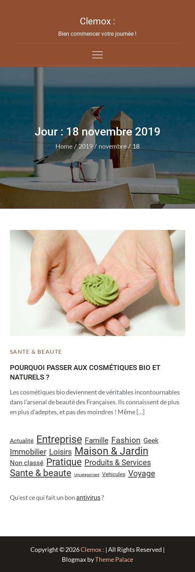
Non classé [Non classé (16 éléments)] (26, 463)
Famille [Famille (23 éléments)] (96, 440)
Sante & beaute (36, 351)
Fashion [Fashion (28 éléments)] (126, 440)
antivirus (88, 497)
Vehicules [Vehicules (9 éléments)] (113, 474)
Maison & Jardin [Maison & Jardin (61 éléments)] (111, 451)
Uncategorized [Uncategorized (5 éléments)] (86, 475)
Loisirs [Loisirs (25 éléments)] (60, 451)
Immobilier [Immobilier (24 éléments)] (28, 451)
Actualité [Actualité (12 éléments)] (22, 441)
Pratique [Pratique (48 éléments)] (64, 462)
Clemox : (97, 21)
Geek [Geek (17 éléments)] (151, 441)
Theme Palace (114, 559)
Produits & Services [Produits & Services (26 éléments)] (117, 462)
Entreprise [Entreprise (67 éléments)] (59, 439)
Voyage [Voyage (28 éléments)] (141, 473)
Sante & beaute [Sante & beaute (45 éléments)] (40, 473)
